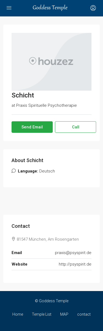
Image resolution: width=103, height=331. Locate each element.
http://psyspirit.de (75, 264)
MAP (64, 314)
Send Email (32, 127)
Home (17, 314)
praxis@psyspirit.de (73, 252)
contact (84, 314)
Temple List (41, 314)
